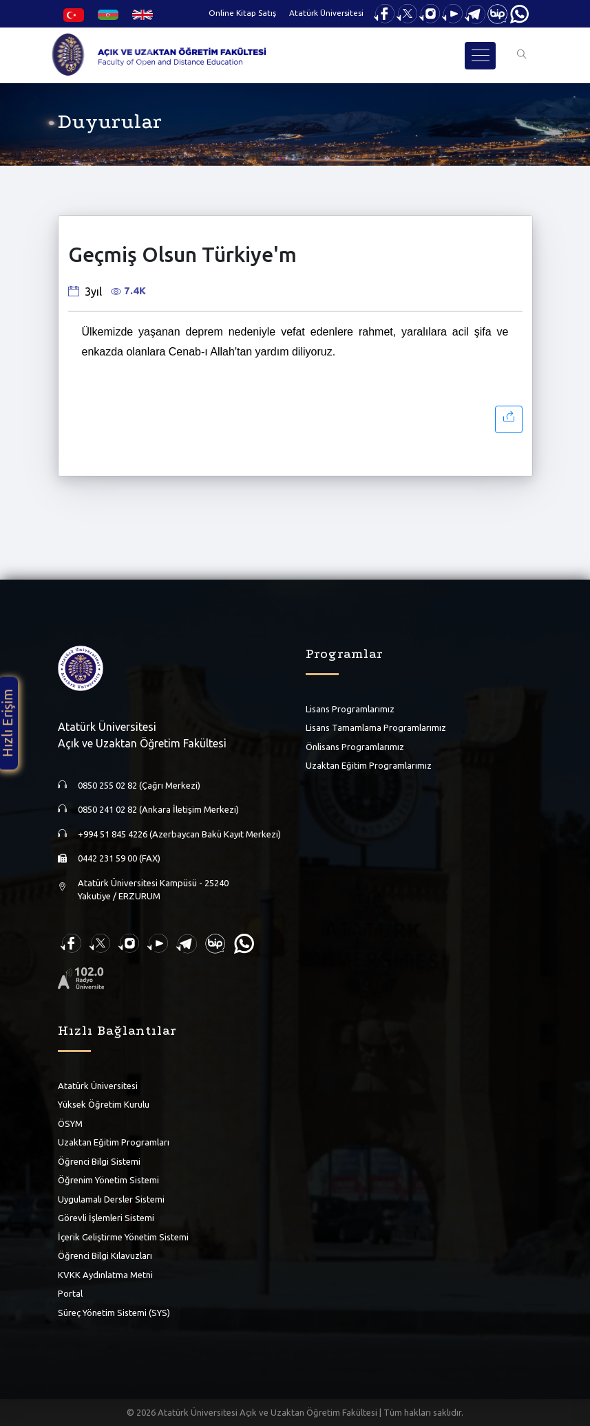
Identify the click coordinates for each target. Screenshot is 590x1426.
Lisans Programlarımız (350, 708)
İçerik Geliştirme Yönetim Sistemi (123, 1236)
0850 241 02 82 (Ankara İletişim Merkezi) (158, 809)
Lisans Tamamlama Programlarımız (376, 727)
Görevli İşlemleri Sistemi (106, 1217)
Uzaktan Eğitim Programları (113, 1142)
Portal (70, 1293)
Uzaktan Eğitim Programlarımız (369, 765)
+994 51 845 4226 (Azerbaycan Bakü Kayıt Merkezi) (179, 833)
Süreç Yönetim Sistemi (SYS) (114, 1312)
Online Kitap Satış (241, 12)
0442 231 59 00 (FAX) (119, 858)
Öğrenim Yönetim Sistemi (108, 1180)
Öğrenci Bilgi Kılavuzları (105, 1255)
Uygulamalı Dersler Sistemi (111, 1198)
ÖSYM (70, 1123)
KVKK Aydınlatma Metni (105, 1274)
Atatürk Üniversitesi (326, 12)
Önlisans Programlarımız (355, 746)
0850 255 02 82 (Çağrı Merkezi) (139, 784)
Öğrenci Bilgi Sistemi (99, 1160)
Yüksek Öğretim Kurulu (103, 1104)
